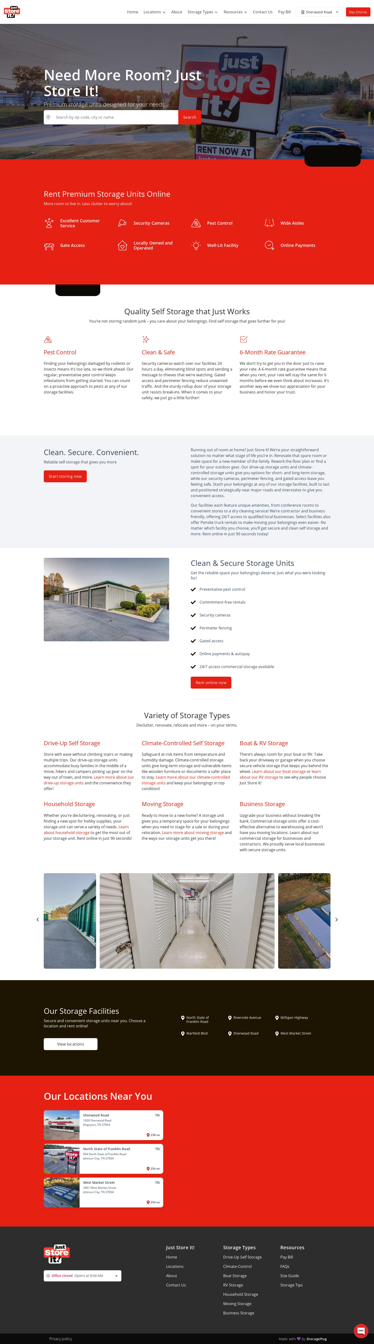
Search (189, 117)
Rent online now (211, 682)
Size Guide (289, 1275)
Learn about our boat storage (279, 771)
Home (171, 1257)
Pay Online (358, 12)
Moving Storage (237, 1303)
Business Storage (238, 1313)
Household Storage (240, 1294)
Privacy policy (60, 1338)
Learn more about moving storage (193, 832)
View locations (70, 1044)
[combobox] (82, 1275)
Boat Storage (235, 1275)
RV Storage (233, 1285)
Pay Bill (286, 1257)
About (171, 1275)
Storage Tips (291, 1285)
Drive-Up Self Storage (242, 1257)
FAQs (284, 1266)
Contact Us (176, 1285)
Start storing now (65, 476)
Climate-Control (237, 1266)
